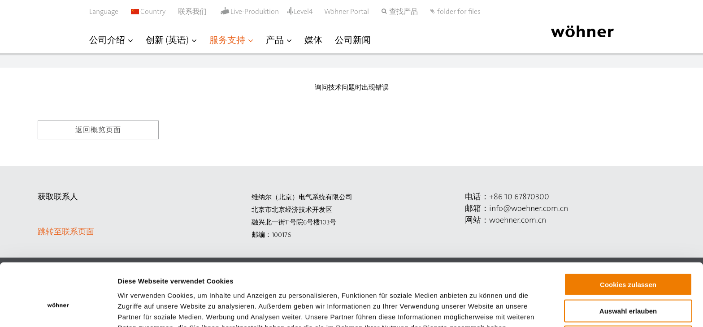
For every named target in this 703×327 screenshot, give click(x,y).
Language (103, 11)
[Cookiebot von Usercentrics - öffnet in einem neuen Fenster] (58, 309)
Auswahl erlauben (628, 264)
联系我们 (192, 11)
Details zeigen (476, 309)
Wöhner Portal (346, 11)
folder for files (459, 11)
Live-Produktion (254, 11)
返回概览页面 (98, 129)
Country (148, 11)
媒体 (313, 40)
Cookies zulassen (628, 237)
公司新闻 (353, 40)
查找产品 (403, 11)
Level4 (303, 11)
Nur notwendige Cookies (628, 290)
